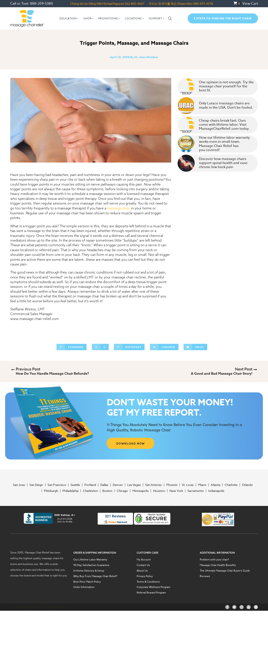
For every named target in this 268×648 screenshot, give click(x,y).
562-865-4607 (134, 3)
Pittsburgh (51, 490)
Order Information (83, 587)
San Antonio (153, 484)
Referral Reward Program (151, 592)
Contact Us (143, 565)
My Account (144, 559)
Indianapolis (216, 490)
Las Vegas (134, 484)
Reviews (205, 576)
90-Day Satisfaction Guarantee (91, 565)
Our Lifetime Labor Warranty (90, 559)
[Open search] (170, 18)
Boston (107, 490)
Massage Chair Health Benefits (218, 565)
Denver (118, 484)
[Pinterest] (129, 347)
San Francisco (57, 484)
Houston (159, 490)
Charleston (90, 490)
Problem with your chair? (214, 559)
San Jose (19, 484)
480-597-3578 (203, 3)
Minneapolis (140, 490)
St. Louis (188, 484)
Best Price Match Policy (87, 581)
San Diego (36, 484)
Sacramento (195, 490)
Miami (202, 484)
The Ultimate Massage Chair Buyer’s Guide (225, 570)
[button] (69, 19)
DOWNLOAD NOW (130, 443)
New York (176, 490)
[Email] (195, 347)
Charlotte (231, 484)
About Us (142, 570)
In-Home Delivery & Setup (88, 570)
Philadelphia (70, 490)
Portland (90, 484)
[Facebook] (71, 347)
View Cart (250, 3)
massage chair (118, 208)
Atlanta (215, 484)
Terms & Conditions (148, 581)
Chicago (122, 490)
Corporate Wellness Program (153, 587)
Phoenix (171, 484)
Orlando (247, 484)
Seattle (75, 484)
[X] (100, 347)
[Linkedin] (164, 347)
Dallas (104, 484)
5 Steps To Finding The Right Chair (223, 18)
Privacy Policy (145, 576)
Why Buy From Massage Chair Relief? (95, 576)
